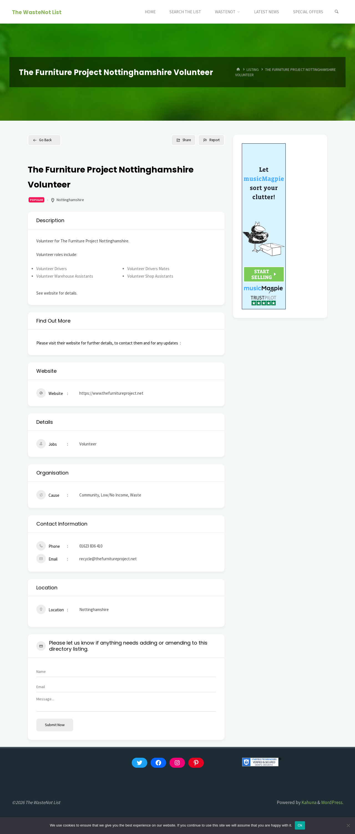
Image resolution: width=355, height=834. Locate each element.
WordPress (332, 802)
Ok (300, 825)
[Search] (336, 12)
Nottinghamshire (70, 199)
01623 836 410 (90, 546)
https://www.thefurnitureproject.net (111, 393)
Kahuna (308, 802)
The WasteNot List (37, 12)
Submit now (55, 724)
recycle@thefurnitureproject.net (108, 558)
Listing (253, 69)
